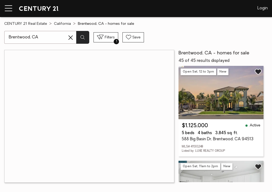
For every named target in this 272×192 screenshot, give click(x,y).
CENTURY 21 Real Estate (25, 24)
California (62, 24)
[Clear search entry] (70, 37)
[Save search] (133, 37)
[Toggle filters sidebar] (106, 37)
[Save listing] (258, 72)
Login (262, 8)
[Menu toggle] (8, 8)
